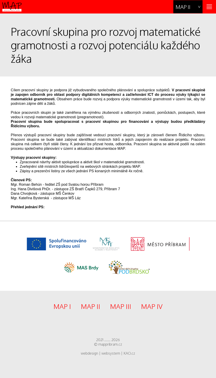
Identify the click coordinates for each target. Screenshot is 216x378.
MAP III (120, 306)
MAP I (62, 306)
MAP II (183, 6)
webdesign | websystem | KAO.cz (108, 353)
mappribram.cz (110, 344)
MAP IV (152, 306)
